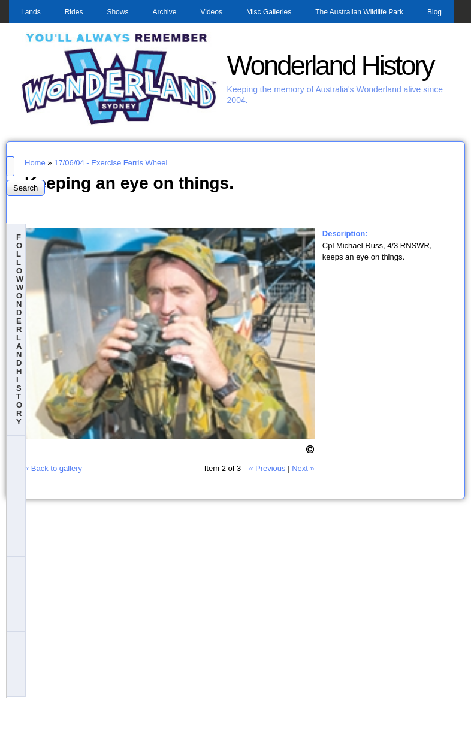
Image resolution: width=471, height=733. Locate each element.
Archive (164, 12)
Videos (211, 12)
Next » (303, 468)
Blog (434, 12)
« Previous (267, 468)
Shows (117, 12)
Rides (74, 12)
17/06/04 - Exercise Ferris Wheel (110, 162)
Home (35, 162)
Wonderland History (330, 65)
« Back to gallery (53, 468)
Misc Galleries (268, 12)
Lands (31, 12)
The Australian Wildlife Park (359, 12)
